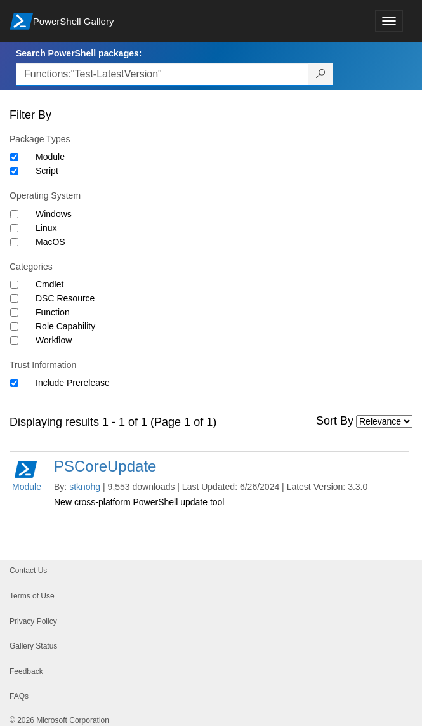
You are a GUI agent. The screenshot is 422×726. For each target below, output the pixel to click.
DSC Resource (65, 298)
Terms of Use (32, 595)
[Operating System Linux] (14, 228)
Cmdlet (49, 284)
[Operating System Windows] (14, 214)
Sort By (334, 420)
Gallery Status (33, 646)
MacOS (50, 242)
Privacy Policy (33, 621)
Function (53, 312)
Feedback (26, 671)
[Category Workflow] (14, 340)
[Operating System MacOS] (14, 242)
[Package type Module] (14, 157)
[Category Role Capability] (14, 326)
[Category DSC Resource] (14, 298)
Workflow (54, 340)
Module (50, 157)
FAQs (19, 696)
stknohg (84, 487)
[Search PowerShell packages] (320, 74)
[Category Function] (14, 312)
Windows (54, 214)
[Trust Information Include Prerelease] (14, 383)
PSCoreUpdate (105, 466)
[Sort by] (384, 421)
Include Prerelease (73, 383)
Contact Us (28, 570)
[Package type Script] (14, 171)
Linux (46, 228)
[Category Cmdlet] (14, 284)
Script (47, 171)
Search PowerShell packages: (79, 53)
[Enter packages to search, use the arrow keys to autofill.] (162, 74)
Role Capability (65, 326)
